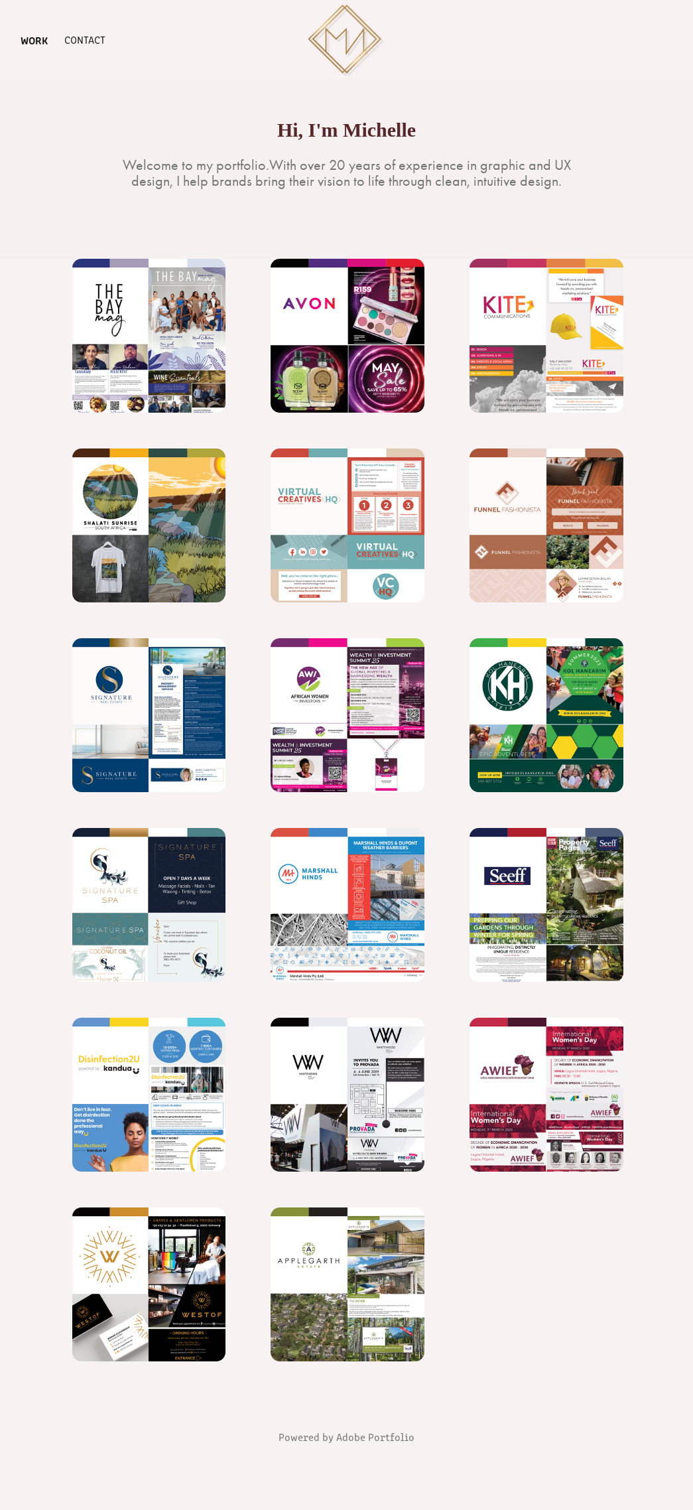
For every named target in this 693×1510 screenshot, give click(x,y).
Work (34, 40)
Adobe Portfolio (375, 1437)
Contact (84, 39)
